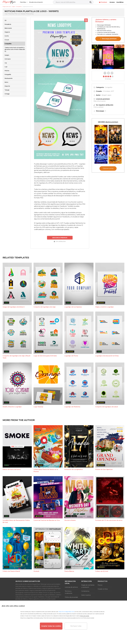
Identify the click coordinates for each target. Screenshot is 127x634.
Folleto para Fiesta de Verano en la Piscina (46, 470)
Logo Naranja (38, 407)
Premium (103, 2)
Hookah (36, 571)
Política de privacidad (71, 597)
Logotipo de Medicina (72, 407)
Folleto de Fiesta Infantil (11, 571)
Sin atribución (60, 241)
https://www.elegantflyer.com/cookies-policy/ (31, 618)
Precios (100, 585)
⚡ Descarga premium (108, 39)
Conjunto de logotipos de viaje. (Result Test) (16, 357)
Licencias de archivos (71, 587)
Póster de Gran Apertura (104, 469)
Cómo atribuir (99, 107)
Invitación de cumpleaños (73, 469)
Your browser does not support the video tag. (108, 57)
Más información (100, 101)
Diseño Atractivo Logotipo (12, 407)
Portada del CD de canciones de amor (109, 520)
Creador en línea (103, 589)
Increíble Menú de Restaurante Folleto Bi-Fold (16, 521)
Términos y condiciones (68, 592)
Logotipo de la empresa (73, 307)
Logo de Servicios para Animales (45, 356)
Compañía (108, 87)
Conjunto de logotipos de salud (106, 407)
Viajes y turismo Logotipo (104, 307)
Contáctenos (85, 591)
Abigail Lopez (106, 95)
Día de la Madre (70, 520)
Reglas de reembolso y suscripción (87, 586)
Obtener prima (108, 168)
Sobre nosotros (86, 595)
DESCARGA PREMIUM (59, 237)
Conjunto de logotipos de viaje (44, 307)
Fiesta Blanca (69, 571)
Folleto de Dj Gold (101, 571)
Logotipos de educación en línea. (107, 356)
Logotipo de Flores (71, 356)
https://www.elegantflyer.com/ (66, 611)
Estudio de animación (36, 2)
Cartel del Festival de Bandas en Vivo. (47, 520)
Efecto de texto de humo (12, 469)
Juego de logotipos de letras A (14, 307)
